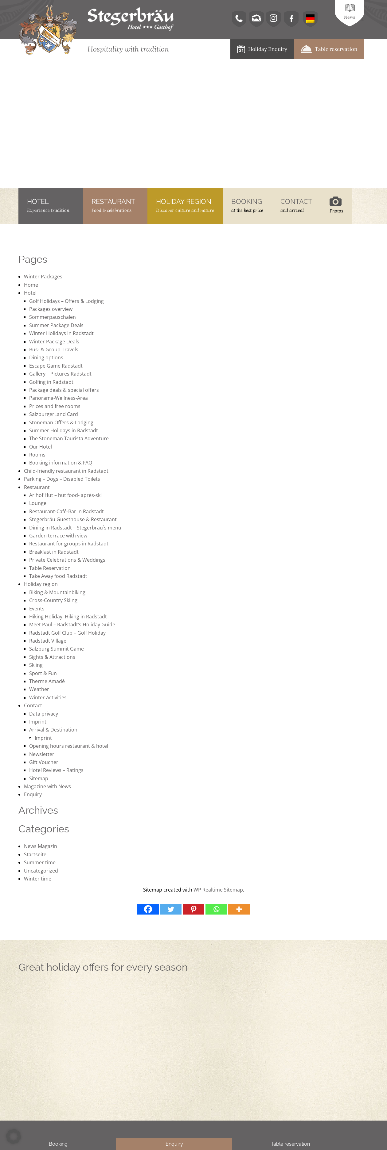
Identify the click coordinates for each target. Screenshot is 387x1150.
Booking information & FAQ (60, 462)
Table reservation (329, 49)
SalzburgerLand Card (53, 414)
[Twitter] (171, 909)
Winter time (37, 878)
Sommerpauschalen (52, 317)
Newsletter (41, 754)
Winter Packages (43, 276)
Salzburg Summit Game (56, 648)
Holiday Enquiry (262, 49)
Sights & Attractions (52, 657)
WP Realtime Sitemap (218, 889)
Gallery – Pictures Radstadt (60, 373)
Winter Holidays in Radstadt (61, 333)
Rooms (37, 454)
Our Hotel (40, 446)
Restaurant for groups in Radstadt (68, 543)
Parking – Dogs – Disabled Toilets (62, 479)
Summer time (40, 862)
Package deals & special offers (64, 390)
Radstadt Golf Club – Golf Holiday (67, 632)
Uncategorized (41, 870)
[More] (239, 909)
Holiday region (41, 584)
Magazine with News (47, 786)
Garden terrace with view (58, 535)
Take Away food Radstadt (58, 576)
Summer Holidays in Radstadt (63, 430)
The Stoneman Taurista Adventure (69, 438)
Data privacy (43, 713)
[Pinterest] (193, 909)
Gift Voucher (43, 762)
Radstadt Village (47, 640)
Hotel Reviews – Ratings (56, 770)
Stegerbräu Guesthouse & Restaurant (73, 519)
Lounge (37, 503)
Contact (33, 705)
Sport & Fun (43, 673)
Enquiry (33, 794)
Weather (39, 689)
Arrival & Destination (53, 729)
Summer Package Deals (56, 325)
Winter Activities (48, 697)
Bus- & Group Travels (53, 349)
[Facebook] (148, 909)
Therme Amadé (47, 681)
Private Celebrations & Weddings (67, 559)
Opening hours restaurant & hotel (68, 746)
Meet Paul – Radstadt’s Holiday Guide (72, 624)
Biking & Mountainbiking (57, 592)
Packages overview (50, 309)
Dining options (46, 357)
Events (37, 608)
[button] (13, 1136)
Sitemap (38, 778)
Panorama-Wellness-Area (58, 398)
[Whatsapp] (216, 909)
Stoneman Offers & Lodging (61, 422)
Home (31, 284)
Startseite (35, 854)
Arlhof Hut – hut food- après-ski (65, 495)
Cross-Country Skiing (53, 600)
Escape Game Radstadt (56, 365)
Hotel (30, 292)
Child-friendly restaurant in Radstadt (66, 471)
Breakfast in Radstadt (54, 551)
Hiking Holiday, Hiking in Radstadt (68, 616)
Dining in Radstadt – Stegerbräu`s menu (75, 527)
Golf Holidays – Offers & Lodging (66, 301)
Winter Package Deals (54, 341)
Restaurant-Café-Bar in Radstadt (66, 511)
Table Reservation (50, 568)
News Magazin (40, 846)
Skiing (36, 665)
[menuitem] (310, 19)
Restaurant (37, 487)
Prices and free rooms (54, 406)
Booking (58, 1144)
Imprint (37, 721)
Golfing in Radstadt (51, 382)
